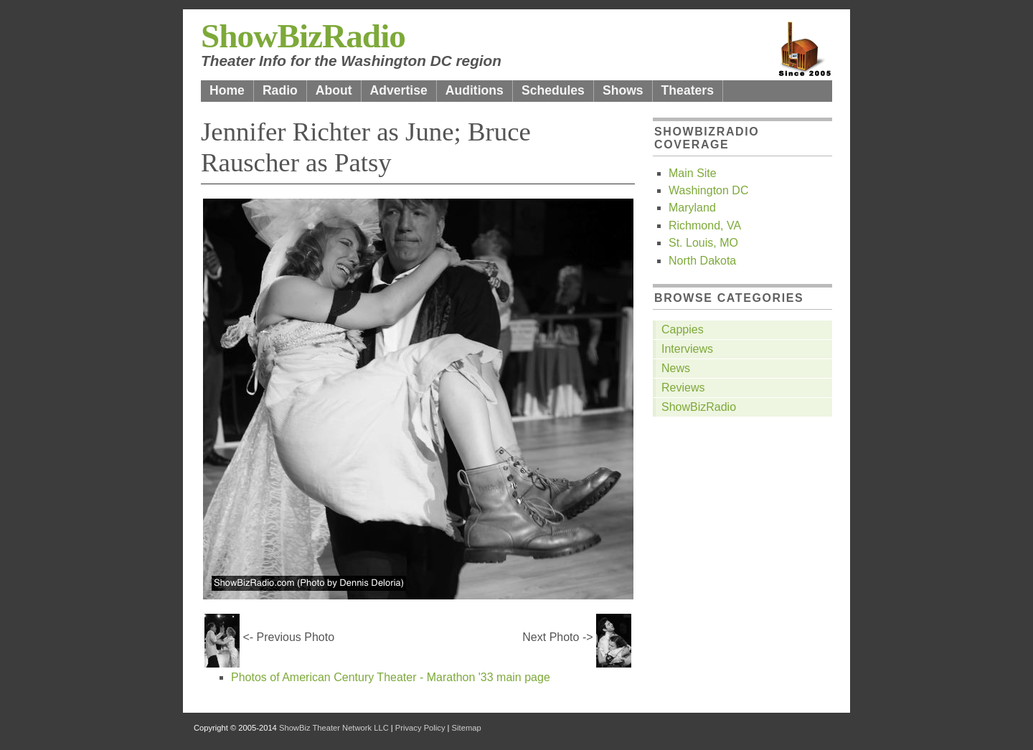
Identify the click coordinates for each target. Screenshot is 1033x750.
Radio (280, 90)
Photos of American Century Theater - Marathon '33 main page (390, 677)
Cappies (682, 329)
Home (227, 90)
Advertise (399, 90)
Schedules (553, 90)
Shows (623, 90)
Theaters (687, 90)
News (675, 368)
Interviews (687, 349)
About (334, 90)
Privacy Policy (420, 727)
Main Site (693, 173)
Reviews (682, 387)
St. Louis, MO (703, 243)
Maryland (692, 207)
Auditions (474, 90)
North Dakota (702, 261)
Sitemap (466, 727)
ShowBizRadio (303, 35)
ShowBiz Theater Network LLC (334, 727)
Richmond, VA (705, 225)
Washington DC (708, 190)
